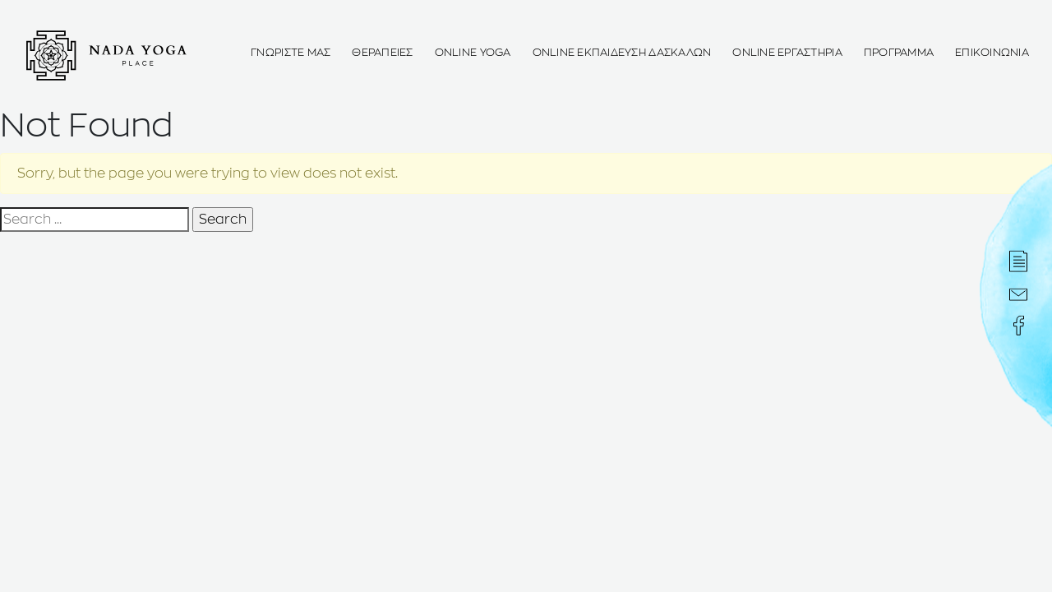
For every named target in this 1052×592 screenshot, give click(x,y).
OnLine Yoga (473, 53)
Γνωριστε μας (290, 53)
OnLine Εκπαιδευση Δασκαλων (622, 53)
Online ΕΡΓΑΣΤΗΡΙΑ (787, 53)
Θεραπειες (382, 53)
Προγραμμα (899, 53)
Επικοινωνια (992, 53)
